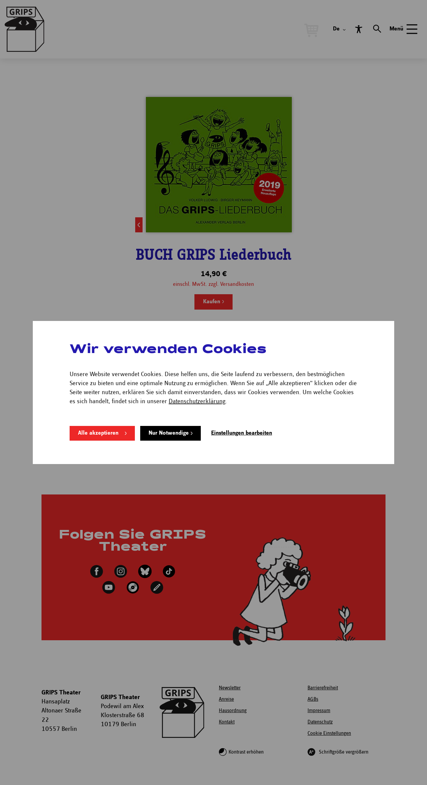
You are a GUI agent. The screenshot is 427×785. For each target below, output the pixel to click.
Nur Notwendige (169, 433)
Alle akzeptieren (98, 433)
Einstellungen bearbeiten (241, 433)
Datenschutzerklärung (197, 401)
